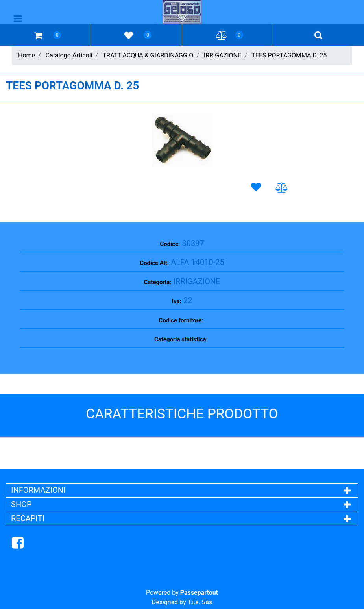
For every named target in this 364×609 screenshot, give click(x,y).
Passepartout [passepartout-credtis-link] (199, 592)
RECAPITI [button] (27, 518)
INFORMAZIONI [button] (39, 490)
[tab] (182, 490)
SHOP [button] (21, 504)
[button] (182, 140)
